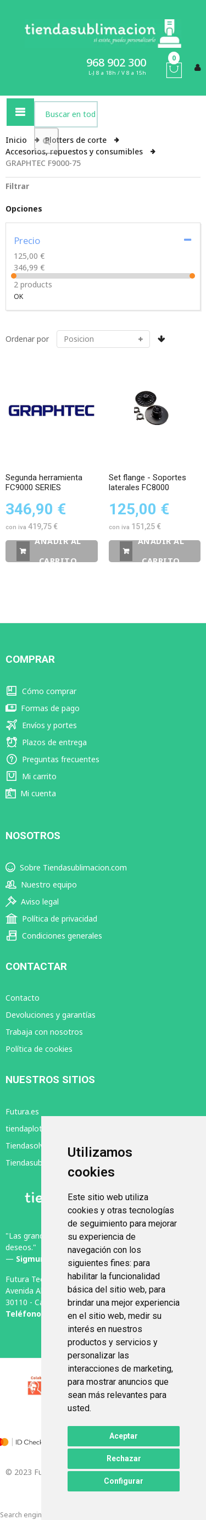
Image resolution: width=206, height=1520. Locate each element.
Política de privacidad (51, 918)
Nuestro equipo (41, 884)
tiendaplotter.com (37, 1128)
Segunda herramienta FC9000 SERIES (43, 482)
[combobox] (66, 114)
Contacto (22, 997)
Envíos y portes (41, 725)
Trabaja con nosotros (44, 1032)
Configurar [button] (123, 1481)
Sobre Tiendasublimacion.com (66, 867)
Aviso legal (32, 901)
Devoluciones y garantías (50, 1014)
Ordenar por (27, 339)
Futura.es (22, 1111)
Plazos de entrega (46, 742)
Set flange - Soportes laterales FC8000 (147, 482)
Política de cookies (39, 1049)
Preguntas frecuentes (52, 759)
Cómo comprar (40, 691)
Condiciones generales (53, 935)
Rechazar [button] (124, 1458)
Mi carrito (31, 776)
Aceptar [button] (123, 1436)
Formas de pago (42, 708)
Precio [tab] (27, 240)
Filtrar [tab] (17, 186)
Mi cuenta (30, 793)
